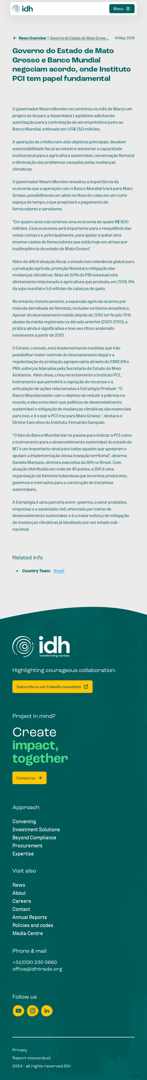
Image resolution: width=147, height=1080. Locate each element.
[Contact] (21, 909)
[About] (19, 893)
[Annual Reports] (29, 917)
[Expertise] (23, 854)
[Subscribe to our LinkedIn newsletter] (52, 686)
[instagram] (33, 1011)
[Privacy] (19, 1050)
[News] (18, 885)
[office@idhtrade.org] (37, 969)
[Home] (41, 646)
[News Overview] (29, 37)
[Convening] (24, 821)
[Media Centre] (27, 933)
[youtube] (18, 1011)
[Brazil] (59, 570)
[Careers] (21, 901)
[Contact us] (29, 778)
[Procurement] (27, 846)
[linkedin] (47, 1011)
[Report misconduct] (31, 1058)
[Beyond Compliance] (34, 838)
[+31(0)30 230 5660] (34, 962)
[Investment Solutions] (36, 829)
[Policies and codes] (32, 925)
